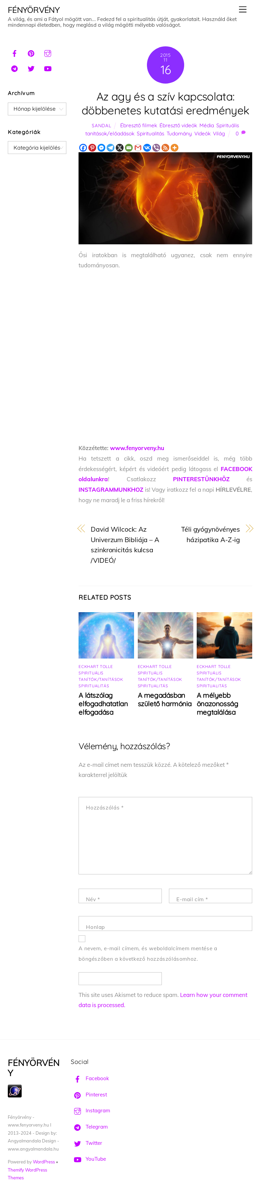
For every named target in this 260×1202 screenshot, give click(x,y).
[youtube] (48, 67)
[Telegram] (110, 148)
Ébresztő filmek (138, 125)
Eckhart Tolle (96, 666)
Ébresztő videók (178, 125)
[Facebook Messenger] (101, 148)
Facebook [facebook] (90, 1078)
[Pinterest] (92, 148)
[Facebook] (83, 148)
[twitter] (31, 67)
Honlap (95, 927)
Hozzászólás (105, 807)
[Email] (129, 148)
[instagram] (48, 52)
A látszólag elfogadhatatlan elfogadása (103, 703)
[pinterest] (31, 52)
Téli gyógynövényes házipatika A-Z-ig (210, 534)
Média (206, 125)
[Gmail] (138, 148)
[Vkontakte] (147, 148)
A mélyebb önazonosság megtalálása (217, 703)
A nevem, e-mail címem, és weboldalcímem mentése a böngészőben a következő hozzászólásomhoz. (148, 953)
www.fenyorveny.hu (137, 447)
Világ (219, 133)
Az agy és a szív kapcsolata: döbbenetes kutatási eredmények (165, 103)
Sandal (101, 125)
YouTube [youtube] (88, 1159)
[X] (120, 148)
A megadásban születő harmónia (164, 699)
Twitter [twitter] (86, 1143)
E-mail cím (192, 899)
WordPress (44, 1161)
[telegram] (14, 67)
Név (93, 899)
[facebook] (14, 52)
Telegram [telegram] (89, 1126)
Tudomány (179, 133)
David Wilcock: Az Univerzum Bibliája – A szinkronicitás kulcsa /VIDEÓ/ (125, 544)
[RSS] (165, 148)
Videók (202, 133)
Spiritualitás (150, 133)
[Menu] (243, 9)
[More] (174, 148)
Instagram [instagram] (90, 1110)
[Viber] (156, 148)
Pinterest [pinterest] (89, 1094)
